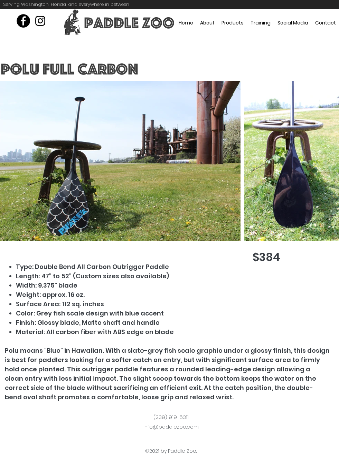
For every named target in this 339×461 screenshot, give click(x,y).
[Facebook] (23, 21)
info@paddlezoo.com (171, 426)
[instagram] (40, 21)
